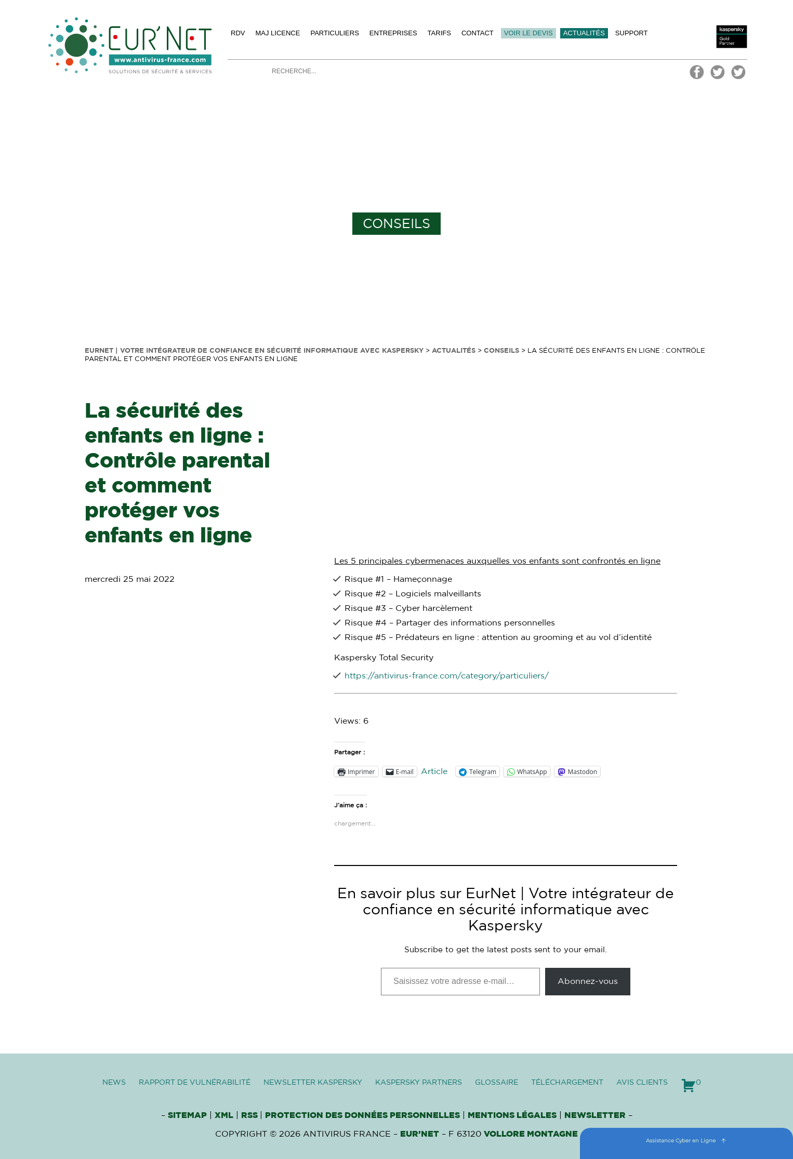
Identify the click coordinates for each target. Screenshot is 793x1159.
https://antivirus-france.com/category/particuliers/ (447, 676)
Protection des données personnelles (362, 1115)
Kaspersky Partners (418, 1082)
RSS (250, 1115)
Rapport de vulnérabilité (194, 1082)
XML (224, 1115)
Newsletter (595, 1115)
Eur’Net (419, 1134)
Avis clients (642, 1082)
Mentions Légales (512, 1115)
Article (434, 771)
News (114, 1082)
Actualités (584, 33)
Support (631, 33)
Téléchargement (567, 1082)
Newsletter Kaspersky (312, 1082)
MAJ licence (277, 33)
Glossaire (496, 1082)
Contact (477, 33)
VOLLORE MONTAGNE (531, 1134)
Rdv (238, 33)
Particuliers (334, 33)
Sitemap (187, 1115)
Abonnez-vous (588, 981)
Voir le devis (528, 33)
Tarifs (439, 33)
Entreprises (393, 33)
